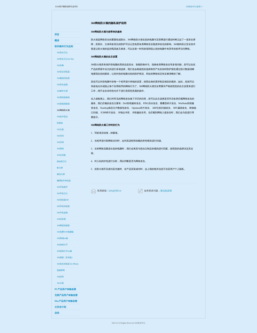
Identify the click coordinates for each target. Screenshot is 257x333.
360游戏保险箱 (63, 104)
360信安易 (61, 219)
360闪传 (60, 136)
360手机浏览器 (63, 206)
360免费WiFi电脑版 (65, 232)
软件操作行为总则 (64, 46)
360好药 (60, 277)
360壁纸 (60, 148)
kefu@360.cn (115, 190)
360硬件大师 (62, 91)
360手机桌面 (62, 212)
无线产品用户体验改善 (66, 295)
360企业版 (61, 155)
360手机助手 (62, 187)
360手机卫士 (62, 193)
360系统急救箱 (63, 97)
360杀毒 (60, 65)
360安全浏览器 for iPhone (67, 264)
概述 (57, 40)
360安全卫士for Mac (65, 59)
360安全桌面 (62, 84)
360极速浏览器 (63, 78)
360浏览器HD (63, 200)
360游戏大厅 (62, 245)
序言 (57, 34)
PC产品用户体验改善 (65, 289)
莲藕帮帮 (61, 270)
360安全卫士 (62, 52)
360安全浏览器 (63, 72)
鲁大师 (60, 168)
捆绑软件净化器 (64, 180)
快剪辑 (60, 123)
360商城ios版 (62, 238)
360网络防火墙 (63, 110)
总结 (57, 313)
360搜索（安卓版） (65, 257)
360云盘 (60, 129)
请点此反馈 (166, 190)
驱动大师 (61, 174)
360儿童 (60, 283)
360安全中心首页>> (194, 6)
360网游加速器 (63, 225)
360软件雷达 (62, 116)
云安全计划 (60, 307)
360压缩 (60, 142)
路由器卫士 (62, 161)
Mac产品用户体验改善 (66, 301)
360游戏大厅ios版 (64, 251)
